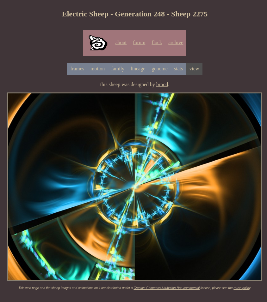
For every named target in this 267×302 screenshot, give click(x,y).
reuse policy (241, 288)
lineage (138, 68)
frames (77, 68)
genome (160, 68)
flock (157, 42)
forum (139, 42)
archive (175, 42)
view (194, 68)
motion (97, 68)
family (117, 68)
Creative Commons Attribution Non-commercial (167, 288)
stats (178, 68)
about (121, 42)
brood (162, 84)
